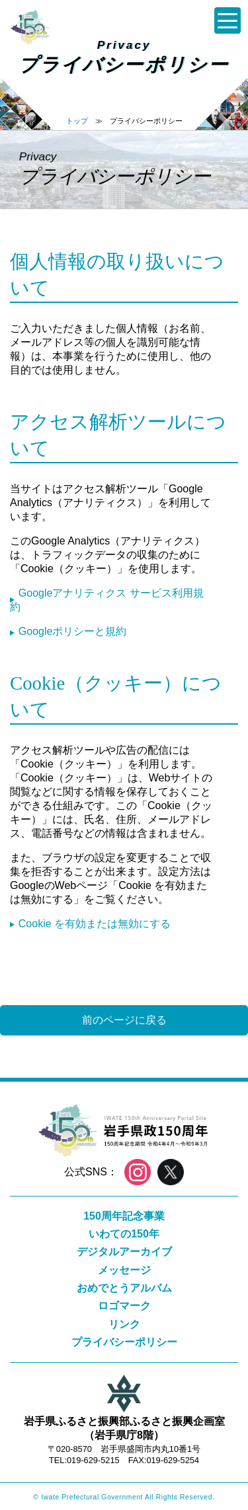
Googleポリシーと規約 (73, 631)
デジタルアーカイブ (124, 1251)
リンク (124, 1324)
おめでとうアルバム (124, 1288)
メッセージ (124, 1270)
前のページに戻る (124, 1020)
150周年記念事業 (124, 1216)
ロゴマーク (124, 1305)
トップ (77, 121)
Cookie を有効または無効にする (95, 923)
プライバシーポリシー (124, 1342)
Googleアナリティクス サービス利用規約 (107, 599)
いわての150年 (124, 1233)
